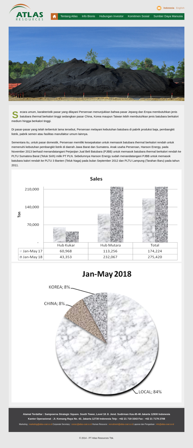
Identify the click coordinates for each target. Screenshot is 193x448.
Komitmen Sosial (138, 16)
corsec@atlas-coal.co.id (81, 424)
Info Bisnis (88, 16)
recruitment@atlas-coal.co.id (121, 424)
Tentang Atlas (69, 16)
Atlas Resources (27, 13)
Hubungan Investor (111, 16)
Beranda (54, 16)
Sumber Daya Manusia (168, 16)
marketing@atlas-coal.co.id (40, 424)
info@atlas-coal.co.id (165, 424)
